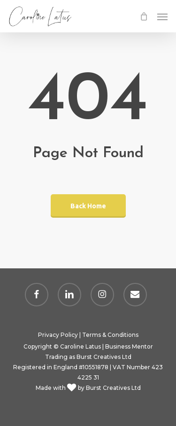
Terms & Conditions (110, 334)
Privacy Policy (58, 334)
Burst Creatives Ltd (104, 356)
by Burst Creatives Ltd (109, 387)
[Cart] (144, 16)
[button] (162, 16)
